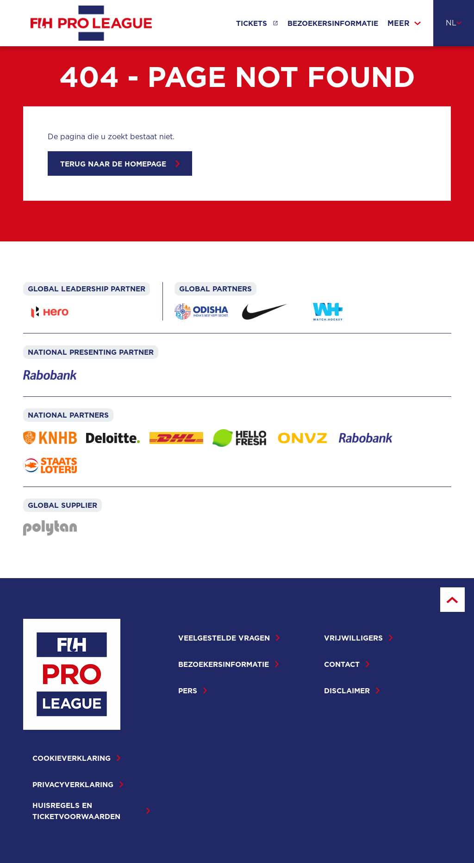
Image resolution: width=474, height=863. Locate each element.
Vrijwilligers (358, 638)
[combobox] (453, 23)
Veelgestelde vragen (229, 638)
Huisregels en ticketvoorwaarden (91, 810)
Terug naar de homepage (120, 164)
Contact (346, 664)
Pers (192, 690)
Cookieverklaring (76, 758)
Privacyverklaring (77, 784)
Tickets (251, 23)
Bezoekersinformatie (332, 23)
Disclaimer (352, 690)
